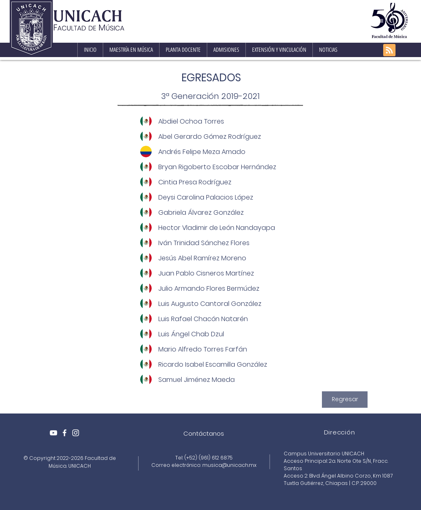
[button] (131, 50)
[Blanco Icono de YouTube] (53, 432)
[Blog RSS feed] (389, 50)
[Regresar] (345, 399)
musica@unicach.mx (229, 465)
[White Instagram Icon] (75, 432)
